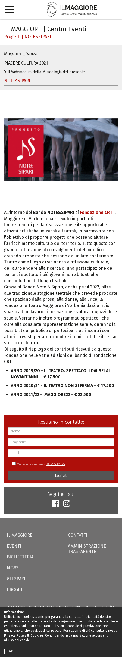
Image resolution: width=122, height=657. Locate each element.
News (12, 567)
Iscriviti (61, 475)
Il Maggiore (19, 535)
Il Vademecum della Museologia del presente (44, 72)
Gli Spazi (16, 578)
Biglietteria (20, 557)
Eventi (14, 546)
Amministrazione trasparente (87, 549)
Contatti (77, 535)
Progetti (12, 36)
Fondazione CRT (96, 212)
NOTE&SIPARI (37, 36)
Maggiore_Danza (20, 53)
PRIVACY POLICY (55, 464)
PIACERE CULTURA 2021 (26, 63)
